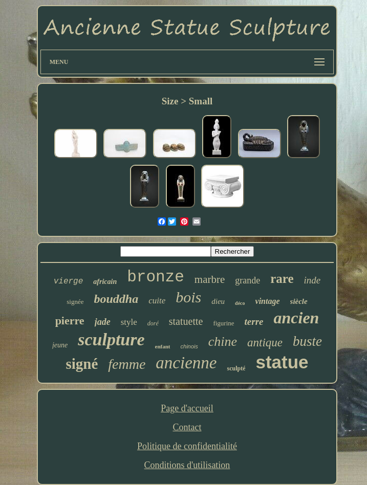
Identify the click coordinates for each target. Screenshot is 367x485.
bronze (155, 277)
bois (188, 297)
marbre (210, 279)
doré (153, 323)
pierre (69, 320)
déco (240, 303)
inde (312, 280)
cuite (156, 300)
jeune (60, 345)
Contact (186, 427)
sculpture (111, 339)
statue (281, 362)
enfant (162, 346)
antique (265, 342)
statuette (186, 321)
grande (247, 280)
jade (103, 322)
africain (105, 281)
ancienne (186, 363)
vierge (68, 281)
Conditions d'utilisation (187, 465)
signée (75, 301)
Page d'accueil (187, 408)
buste (307, 341)
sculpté (236, 368)
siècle (299, 301)
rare (281, 278)
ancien (296, 317)
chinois (189, 346)
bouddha (116, 298)
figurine (223, 323)
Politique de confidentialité (187, 446)
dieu (218, 301)
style (129, 322)
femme (126, 364)
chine (222, 341)
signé (82, 364)
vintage (267, 301)
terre (254, 321)
